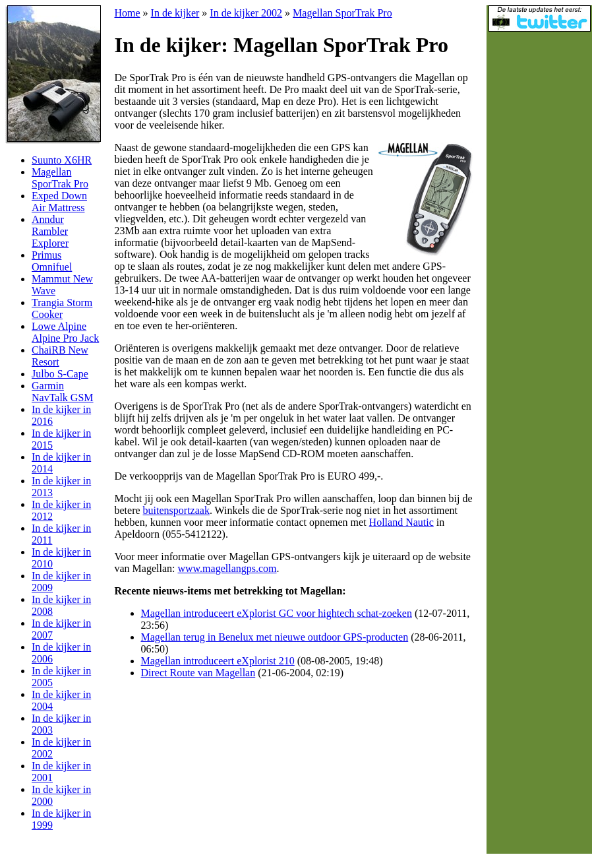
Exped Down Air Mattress (59, 201)
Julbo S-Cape (60, 373)
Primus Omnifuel (52, 260)
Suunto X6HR (62, 160)
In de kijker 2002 (246, 12)
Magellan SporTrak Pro (60, 177)
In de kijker (175, 12)
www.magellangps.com (226, 568)
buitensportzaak (176, 510)
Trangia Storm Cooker (62, 308)
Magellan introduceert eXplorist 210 (218, 660)
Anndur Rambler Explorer (50, 231)
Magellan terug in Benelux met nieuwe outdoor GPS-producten (275, 637)
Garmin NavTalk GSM (63, 391)
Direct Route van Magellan (198, 672)
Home (127, 12)
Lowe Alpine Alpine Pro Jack (65, 332)
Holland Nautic (401, 522)
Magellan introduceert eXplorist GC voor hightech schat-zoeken (276, 613)
